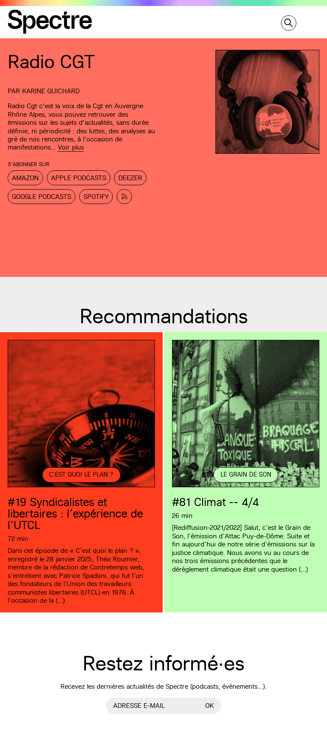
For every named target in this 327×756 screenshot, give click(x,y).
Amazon (25, 178)
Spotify (96, 197)
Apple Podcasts (78, 178)
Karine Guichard (51, 91)
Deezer (130, 178)
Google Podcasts (41, 197)
